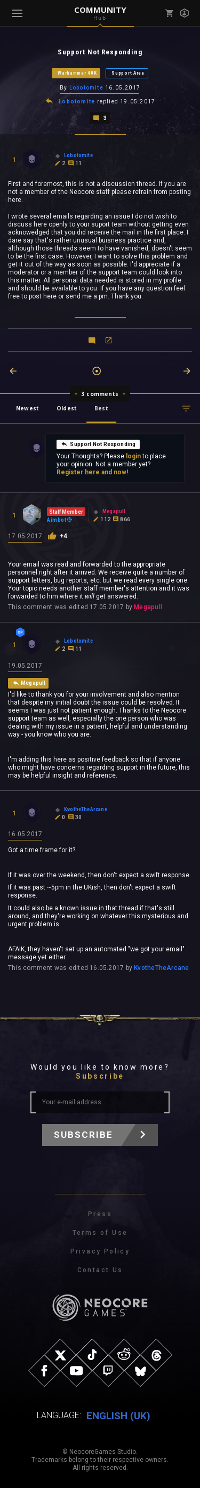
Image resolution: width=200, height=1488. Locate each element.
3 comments (100, 394)
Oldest (67, 408)
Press (100, 1214)
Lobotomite (86, 88)
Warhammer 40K (77, 73)
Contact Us (100, 1270)
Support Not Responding (98, 444)
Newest (27, 408)
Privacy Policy (100, 1251)
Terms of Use (100, 1232)
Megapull (148, 607)
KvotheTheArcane (161, 968)
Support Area (127, 73)
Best (101, 408)
